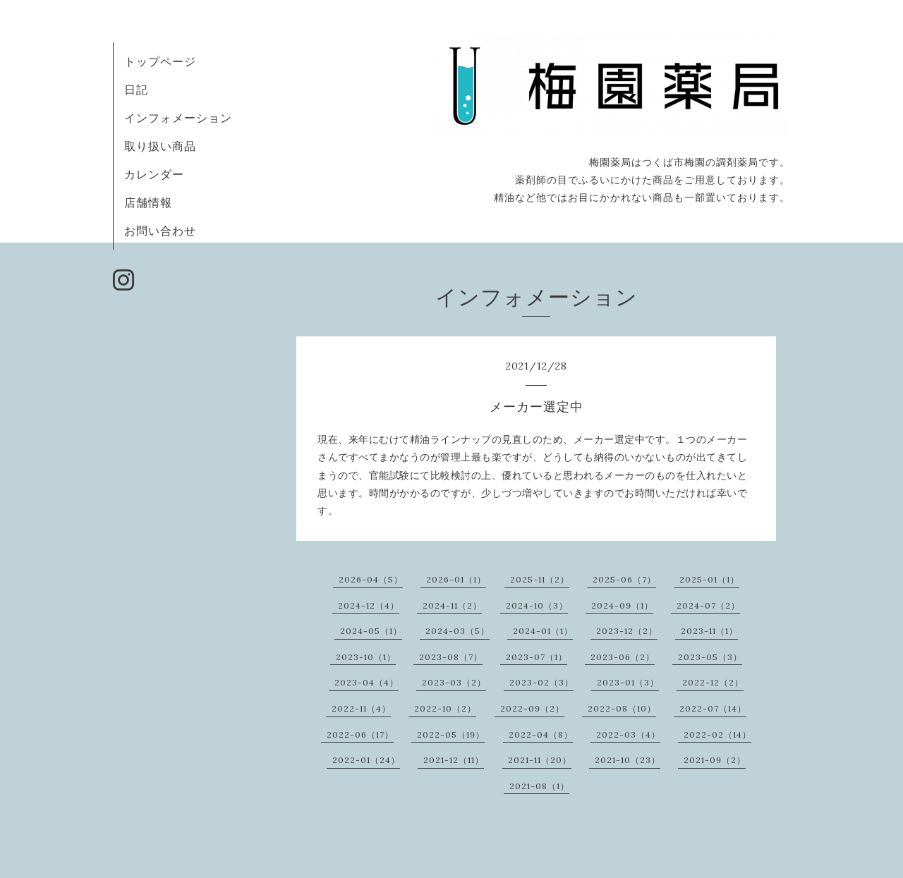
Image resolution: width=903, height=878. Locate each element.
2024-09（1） (622, 605)
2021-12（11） (453, 760)
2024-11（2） (452, 605)
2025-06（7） (624, 579)
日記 (136, 90)
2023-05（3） (710, 657)
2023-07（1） (536, 657)
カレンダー (154, 174)
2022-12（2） (713, 682)
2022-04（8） (541, 734)
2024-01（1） (543, 631)
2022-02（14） (717, 734)
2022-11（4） (361, 708)
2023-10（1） (366, 657)
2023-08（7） (451, 657)
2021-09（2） (715, 760)
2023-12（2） (626, 631)
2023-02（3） (541, 682)
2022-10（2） (445, 708)
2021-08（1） (539, 786)
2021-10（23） (627, 760)
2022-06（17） (360, 734)
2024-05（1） (371, 631)
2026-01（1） (456, 579)
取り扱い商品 (160, 146)
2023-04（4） (366, 682)
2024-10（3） (537, 605)
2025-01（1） (709, 579)
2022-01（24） (366, 760)
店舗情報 (148, 202)
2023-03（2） (454, 682)
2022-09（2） (532, 708)
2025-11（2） (539, 579)
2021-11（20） (539, 760)
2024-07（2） (708, 605)
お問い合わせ (160, 231)
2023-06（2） (622, 657)
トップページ (160, 61)
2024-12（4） (368, 605)
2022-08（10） (622, 708)
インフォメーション (178, 118)
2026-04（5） (371, 579)
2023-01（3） (628, 682)
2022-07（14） (712, 708)
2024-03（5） (457, 631)
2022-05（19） (451, 734)
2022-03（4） (628, 734)
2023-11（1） (709, 631)
